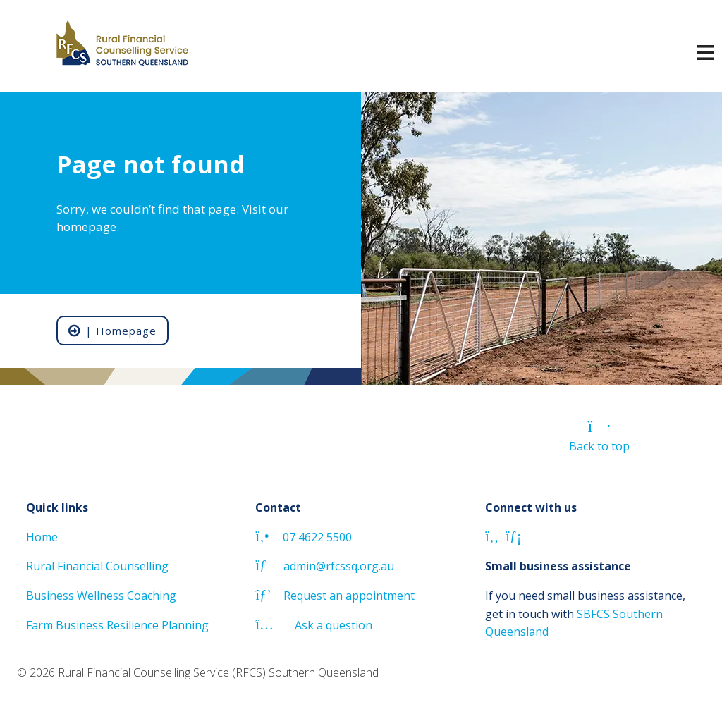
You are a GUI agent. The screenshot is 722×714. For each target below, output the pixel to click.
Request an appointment (334, 595)
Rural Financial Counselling (97, 566)
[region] (361, 238)
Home (42, 537)
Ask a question (313, 625)
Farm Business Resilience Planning (117, 625)
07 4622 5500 (303, 537)
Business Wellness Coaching (101, 595)
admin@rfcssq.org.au (324, 566)
